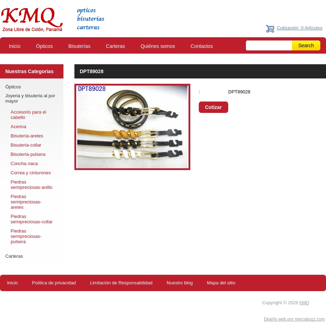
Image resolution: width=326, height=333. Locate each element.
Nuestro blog (180, 282)
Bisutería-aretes (27, 135)
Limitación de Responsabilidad (121, 282)
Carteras (115, 46)
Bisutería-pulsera (28, 154)
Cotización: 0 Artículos (299, 28)
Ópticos (44, 46)
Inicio (15, 46)
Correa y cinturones (31, 172)
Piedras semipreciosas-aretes (26, 202)
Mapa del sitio (221, 282)
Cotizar (213, 107)
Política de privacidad (54, 282)
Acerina (18, 126)
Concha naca (24, 163)
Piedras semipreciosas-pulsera (26, 236)
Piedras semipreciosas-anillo (31, 184)
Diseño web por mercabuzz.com (294, 319)
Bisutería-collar (26, 145)
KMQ (304, 302)
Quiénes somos (158, 46)
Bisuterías (79, 46)
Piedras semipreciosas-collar (31, 219)
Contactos (202, 46)
